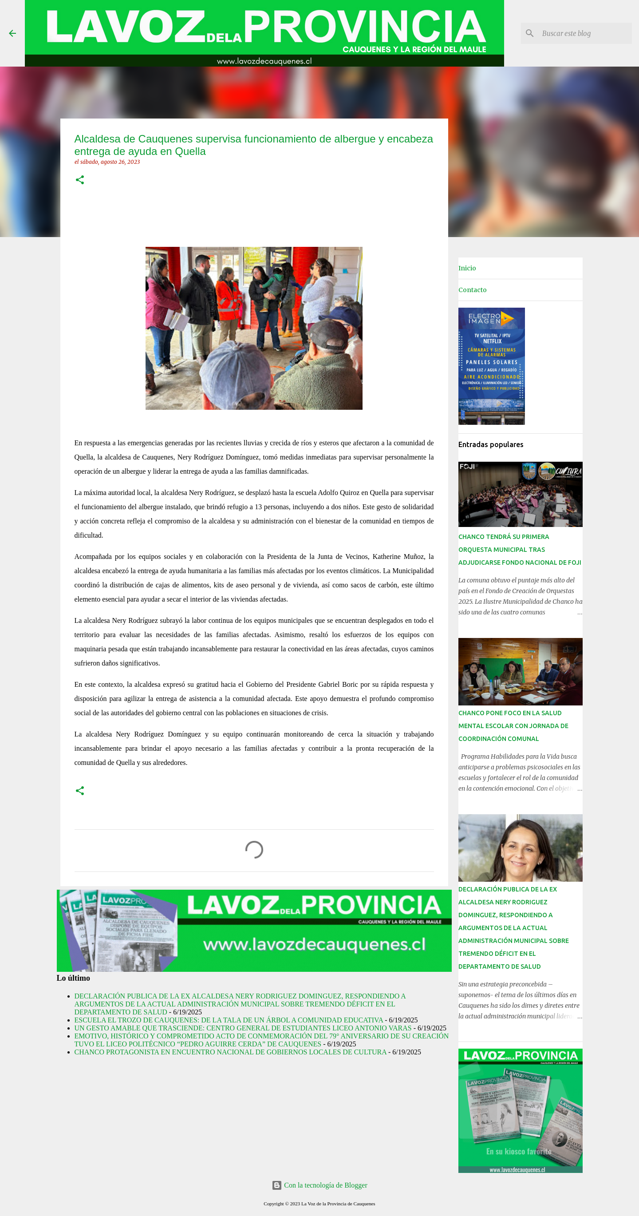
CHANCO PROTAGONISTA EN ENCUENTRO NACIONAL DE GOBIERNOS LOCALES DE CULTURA (231, 1052)
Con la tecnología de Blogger (319, 1185)
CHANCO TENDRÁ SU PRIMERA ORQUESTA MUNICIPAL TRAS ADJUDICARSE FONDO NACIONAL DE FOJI (519, 549)
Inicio (467, 268)
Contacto (472, 290)
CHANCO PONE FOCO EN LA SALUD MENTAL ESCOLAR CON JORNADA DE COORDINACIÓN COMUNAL (513, 725)
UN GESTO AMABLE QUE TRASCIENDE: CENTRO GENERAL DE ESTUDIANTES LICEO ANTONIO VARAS (243, 1028)
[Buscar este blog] (585, 33)
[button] (80, 180)
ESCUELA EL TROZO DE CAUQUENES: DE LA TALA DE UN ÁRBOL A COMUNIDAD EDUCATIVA (229, 1020)
